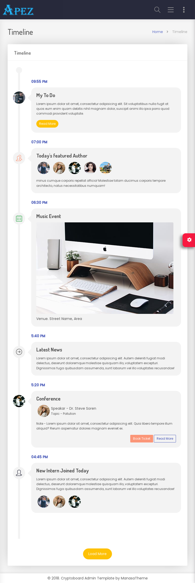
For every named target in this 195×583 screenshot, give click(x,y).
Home (157, 31)
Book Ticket (141, 438)
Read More (47, 123)
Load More (97, 553)
